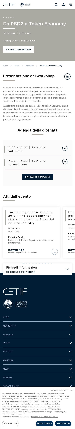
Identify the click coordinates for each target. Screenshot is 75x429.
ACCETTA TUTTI (44, 424)
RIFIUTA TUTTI (63, 424)
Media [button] (37, 368)
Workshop (29, 66)
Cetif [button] (37, 317)
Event (16, 66)
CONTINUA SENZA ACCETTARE (62, 391)
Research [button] (37, 334)
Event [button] (37, 343)
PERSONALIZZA (10, 424)
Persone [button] (37, 377)
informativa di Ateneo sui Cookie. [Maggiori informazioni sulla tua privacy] (44, 417)
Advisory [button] (37, 360)
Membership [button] (37, 325)
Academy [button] (37, 351)
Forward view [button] (37, 386)
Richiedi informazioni (18, 49)
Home (5, 66)
